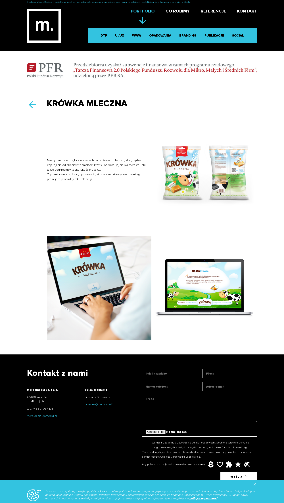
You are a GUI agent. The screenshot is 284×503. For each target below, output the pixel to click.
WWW (136, 35)
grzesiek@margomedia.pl (101, 404)
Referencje (213, 11)
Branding (188, 35)
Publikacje (214, 35)
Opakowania (160, 35)
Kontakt (247, 11)
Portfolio (143, 11)
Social (238, 35)
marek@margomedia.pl (42, 416)
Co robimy (178, 11)
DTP (104, 35)
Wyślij (238, 476)
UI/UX (119, 35)
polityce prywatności (203, 498)
